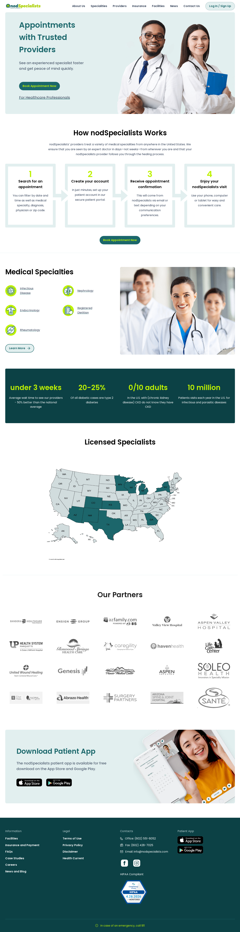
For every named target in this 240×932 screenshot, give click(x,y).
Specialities (99, 6)
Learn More (19, 348)
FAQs (9, 852)
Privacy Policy (73, 845)
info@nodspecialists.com (151, 852)
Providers (120, 6)
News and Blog (15, 871)
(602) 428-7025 (142, 845)
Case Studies (14, 858)
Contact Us (191, 6)
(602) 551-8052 (145, 838)
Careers (11, 865)
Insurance (139, 6)
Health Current (73, 858)
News (174, 6)
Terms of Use (72, 838)
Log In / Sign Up (220, 6)
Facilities (158, 6)
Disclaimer (70, 852)
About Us (78, 6)
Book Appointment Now (39, 86)
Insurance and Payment (22, 845)
